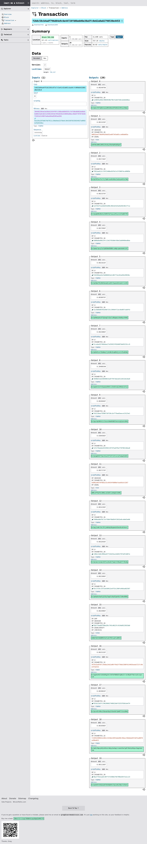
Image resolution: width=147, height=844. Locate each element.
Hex (45, 58)
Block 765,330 (48, 37)
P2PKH (98, 633)
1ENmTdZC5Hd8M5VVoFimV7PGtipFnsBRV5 (106, 638)
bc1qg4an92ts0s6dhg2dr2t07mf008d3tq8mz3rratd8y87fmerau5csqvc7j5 (116, 676)
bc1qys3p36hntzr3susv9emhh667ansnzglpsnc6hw (109, 421)
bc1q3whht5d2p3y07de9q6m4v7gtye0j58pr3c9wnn (109, 785)
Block (43, 8)
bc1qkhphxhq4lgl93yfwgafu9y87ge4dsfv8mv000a (109, 596)
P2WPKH (40, 126)
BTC (99, 84)
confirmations (53, 40)
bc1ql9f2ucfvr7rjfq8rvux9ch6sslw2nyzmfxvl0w (109, 179)
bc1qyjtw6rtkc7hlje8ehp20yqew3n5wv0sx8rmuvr (109, 527)
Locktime (36, 69)
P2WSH (98, 670)
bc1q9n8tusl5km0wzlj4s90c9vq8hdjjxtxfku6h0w (109, 352)
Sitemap (22, 798)
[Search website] (88, 3)
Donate (12, 798)
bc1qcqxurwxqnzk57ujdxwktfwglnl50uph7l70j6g (109, 562)
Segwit (119, 37)
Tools (6, 40)
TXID (35, 84)
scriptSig (37, 101)
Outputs (94, 77)
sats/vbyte (102, 45)
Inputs (36, 77)
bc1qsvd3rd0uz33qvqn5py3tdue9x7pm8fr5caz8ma (109, 711)
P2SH (97, 140)
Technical (8, 34)
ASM (42, 108)
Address (65, 8)
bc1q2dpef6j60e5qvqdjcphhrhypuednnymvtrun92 (109, 283)
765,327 (53, 72)
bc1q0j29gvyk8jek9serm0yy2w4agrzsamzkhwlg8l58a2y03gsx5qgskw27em (116, 749)
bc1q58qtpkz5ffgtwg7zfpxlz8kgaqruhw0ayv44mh (109, 317)
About (4, 798)
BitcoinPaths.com (19, 802)
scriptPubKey (96, 92)
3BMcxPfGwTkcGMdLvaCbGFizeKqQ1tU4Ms (106, 493)
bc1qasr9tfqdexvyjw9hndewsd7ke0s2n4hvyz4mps (109, 108)
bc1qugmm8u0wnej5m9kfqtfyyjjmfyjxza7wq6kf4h (109, 214)
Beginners (8, 29)
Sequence (37, 129)
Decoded (36, 58)
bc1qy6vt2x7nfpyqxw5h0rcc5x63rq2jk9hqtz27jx (109, 387)
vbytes (102, 41)
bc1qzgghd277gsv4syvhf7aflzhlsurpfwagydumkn (109, 456)
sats (103, 84)
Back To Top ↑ (73, 808)
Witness (37, 108)
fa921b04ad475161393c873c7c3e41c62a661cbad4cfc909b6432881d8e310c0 (59, 89)
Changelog (33, 798)
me (91, 815)
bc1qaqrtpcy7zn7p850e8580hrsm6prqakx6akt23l (109, 248)
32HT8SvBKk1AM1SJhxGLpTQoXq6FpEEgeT (106, 144)
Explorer (35, 8)
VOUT (36, 93)
